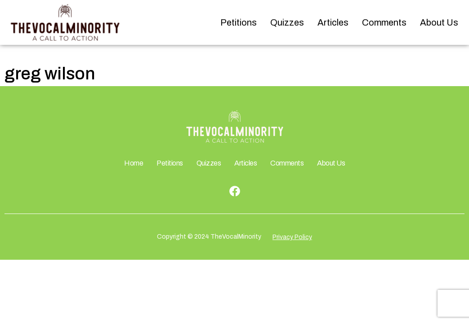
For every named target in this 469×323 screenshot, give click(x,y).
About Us (439, 22)
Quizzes (287, 22)
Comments (384, 22)
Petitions (238, 22)
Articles (332, 22)
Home (133, 163)
